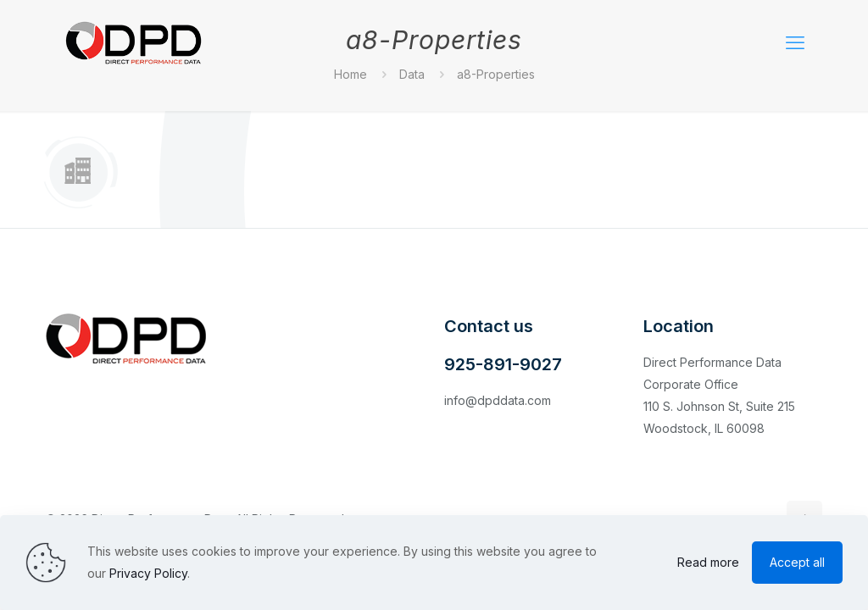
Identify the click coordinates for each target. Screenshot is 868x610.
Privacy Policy (148, 573)
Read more (708, 562)
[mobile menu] (795, 42)
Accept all (797, 562)
